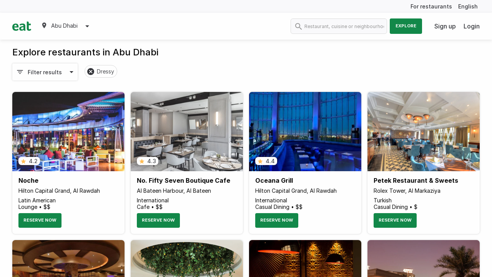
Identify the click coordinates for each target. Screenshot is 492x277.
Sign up (445, 26)
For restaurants (431, 6)
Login (472, 26)
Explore (406, 25)
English (468, 6)
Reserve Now (40, 220)
